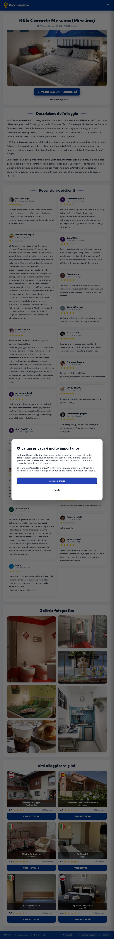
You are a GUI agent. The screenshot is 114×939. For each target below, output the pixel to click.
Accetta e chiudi (57, 480)
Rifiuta (57, 489)
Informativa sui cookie (84, 470)
